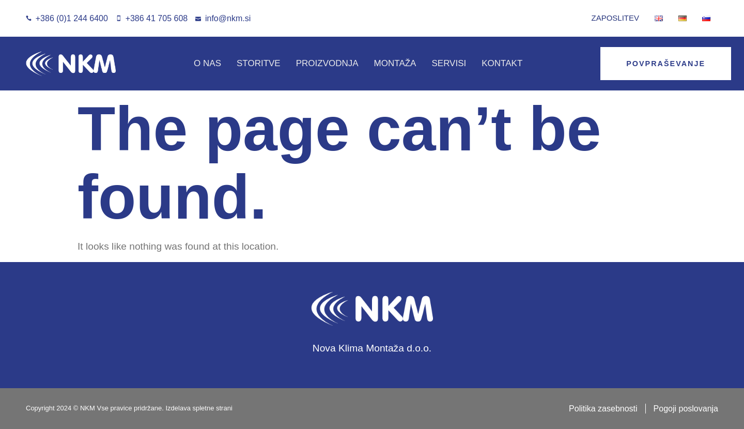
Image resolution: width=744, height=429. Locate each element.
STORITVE (259, 63)
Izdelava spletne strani (198, 408)
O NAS (207, 63)
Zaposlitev (615, 17)
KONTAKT (502, 63)
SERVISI (448, 63)
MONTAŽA (395, 63)
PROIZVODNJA (327, 63)
